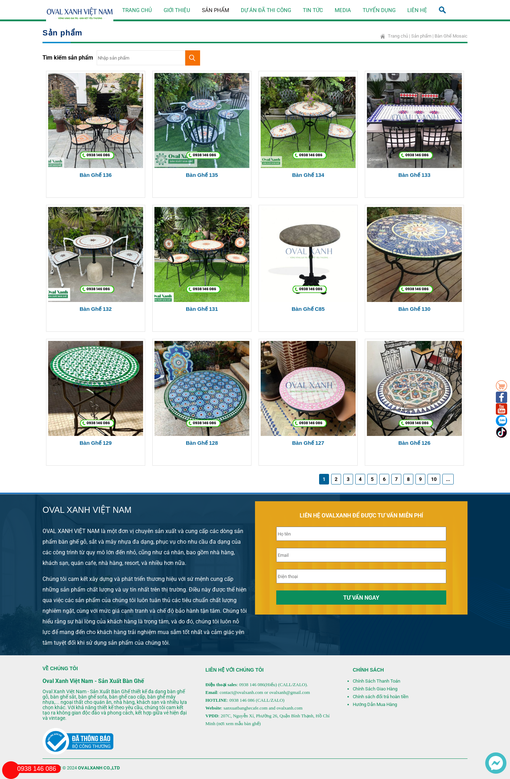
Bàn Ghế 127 (308, 443)
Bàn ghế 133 (414, 175)
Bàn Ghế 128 (202, 443)
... (448, 479)
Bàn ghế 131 (202, 309)
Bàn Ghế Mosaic (451, 36)
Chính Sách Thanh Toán (376, 681)
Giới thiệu (177, 10)
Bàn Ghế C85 (307, 309)
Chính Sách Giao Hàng (375, 688)
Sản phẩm (215, 10)
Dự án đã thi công (266, 10)
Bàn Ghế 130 (414, 309)
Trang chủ (137, 10)
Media (343, 10)
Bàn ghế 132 (96, 309)
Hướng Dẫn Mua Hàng (375, 704)
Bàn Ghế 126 (414, 443)
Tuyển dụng (379, 10)
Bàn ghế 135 (202, 175)
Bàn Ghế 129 (96, 443)
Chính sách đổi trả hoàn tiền (380, 696)
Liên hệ (417, 10)
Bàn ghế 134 (308, 175)
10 (434, 479)
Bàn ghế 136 (96, 175)
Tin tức (313, 10)
